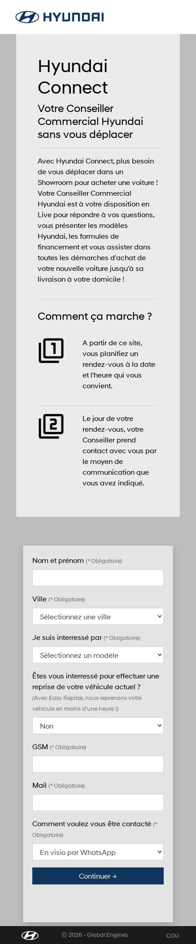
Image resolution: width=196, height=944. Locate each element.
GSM (59, 746)
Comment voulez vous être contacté (94, 828)
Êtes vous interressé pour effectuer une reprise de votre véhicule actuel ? (95, 691)
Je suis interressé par (86, 637)
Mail (58, 785)
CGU (172, 935)
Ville (58, 598)
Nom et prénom (77, 560)
